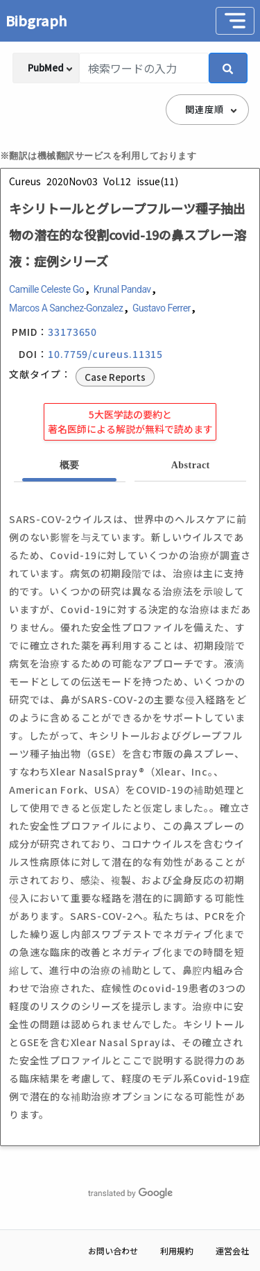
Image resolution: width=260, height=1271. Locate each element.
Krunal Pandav (122, 289)
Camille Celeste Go (46, 289)
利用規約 (176, 1250)
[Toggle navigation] (235, 21)
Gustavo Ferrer (161, 308)
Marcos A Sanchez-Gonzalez (66, 308)
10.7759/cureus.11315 (105, 354)
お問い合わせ (113, 1250)
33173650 (72, 332)
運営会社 (232, 1250)
